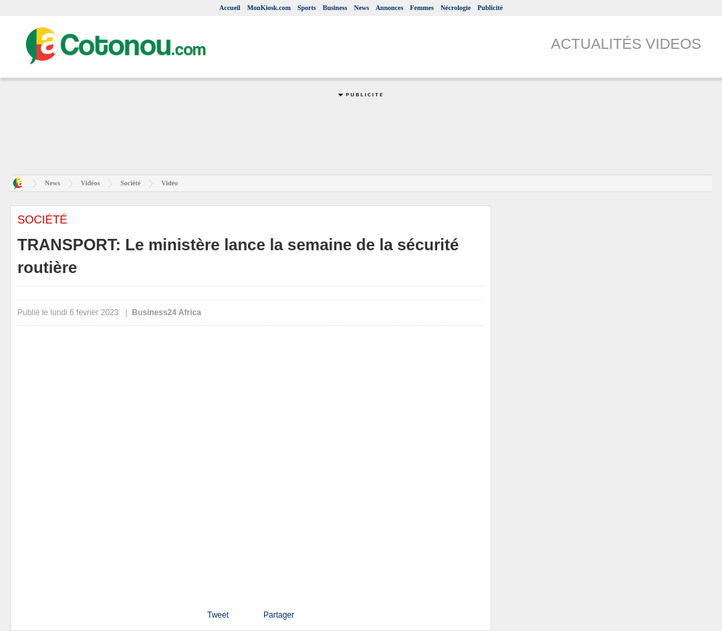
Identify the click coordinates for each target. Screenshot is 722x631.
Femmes (422, 7)
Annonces (390, 7)
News (361, 7)
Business (335, 7)
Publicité (490, 7)
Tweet (218, 615)
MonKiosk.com (269, 7)
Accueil (230, 7)
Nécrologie (456, 7)
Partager (278, 615)
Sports (306, 7)
